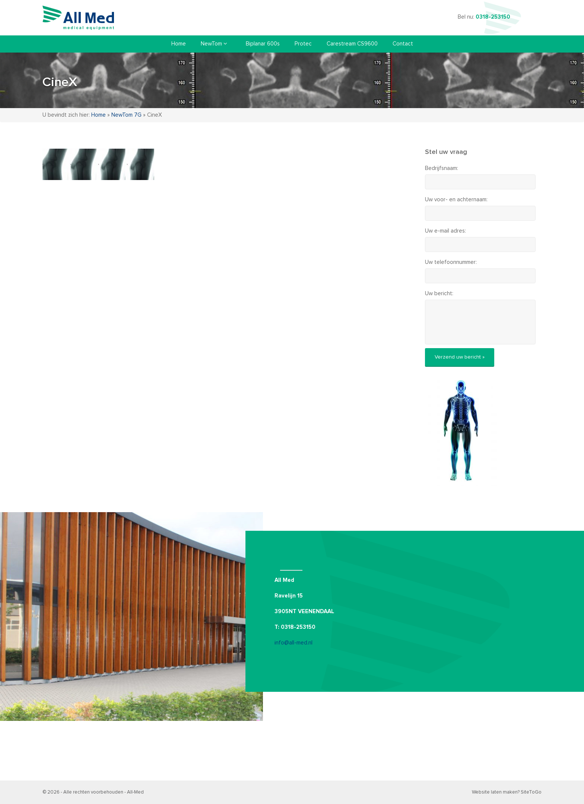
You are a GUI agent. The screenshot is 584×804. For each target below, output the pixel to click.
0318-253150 (493, 17)
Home (178, 44)
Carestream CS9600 (352, 44)
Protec (303, 44)
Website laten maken (495, 792)
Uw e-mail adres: (445, 231)
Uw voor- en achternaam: (456, 199)
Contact (403, 44)
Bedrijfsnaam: (441, 168)
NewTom (214, 44)
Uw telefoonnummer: (451, 262)
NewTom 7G (126, 115)
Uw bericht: (439, 293)
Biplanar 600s (263, 44)
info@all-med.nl (293, 643)
